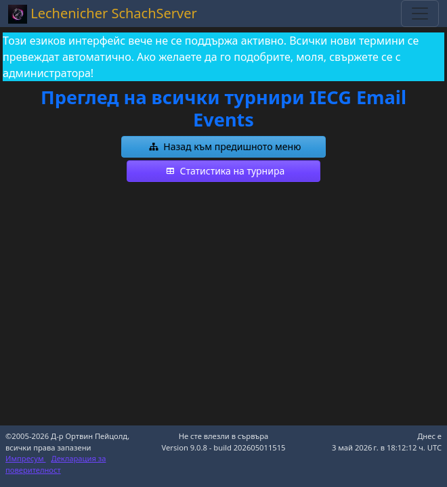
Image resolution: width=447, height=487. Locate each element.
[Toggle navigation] (420, 13)
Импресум (25, 458)
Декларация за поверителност (55, 464)
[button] (223, 147)
